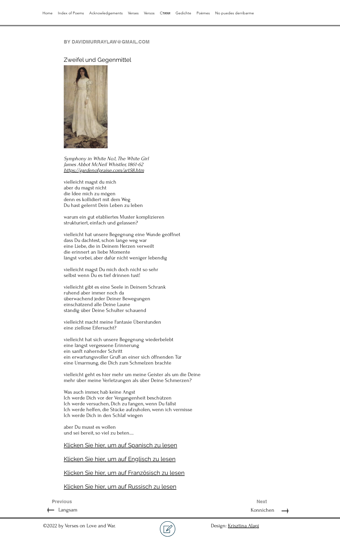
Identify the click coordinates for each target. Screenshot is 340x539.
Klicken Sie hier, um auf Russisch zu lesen (120, 486)
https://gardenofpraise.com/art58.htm (104, 170)
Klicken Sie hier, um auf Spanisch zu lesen (120, 445)
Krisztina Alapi (243, 526)
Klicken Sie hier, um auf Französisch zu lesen (124, 472)
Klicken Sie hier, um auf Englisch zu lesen (120, 458)
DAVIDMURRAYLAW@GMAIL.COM (111, 42)
